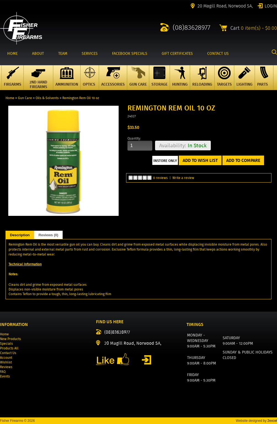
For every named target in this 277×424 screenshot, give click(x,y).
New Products (10, 338)
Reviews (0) (48, 235)
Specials (6, 343)
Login (271, 5)
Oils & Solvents (47, 98)
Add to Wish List (200, 160)
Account (6, 357)
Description (20, 235)
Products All (9, 348)
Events (5, 376)
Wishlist (6, 362)
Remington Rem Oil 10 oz (80, 98)
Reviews (6, 367)
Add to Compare (243, 160)
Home (10, 98)
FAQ (3, 371)
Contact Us (8, 352)
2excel (272, 421)
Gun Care (25, 98)
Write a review (183, 177)
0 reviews (160, 177)
